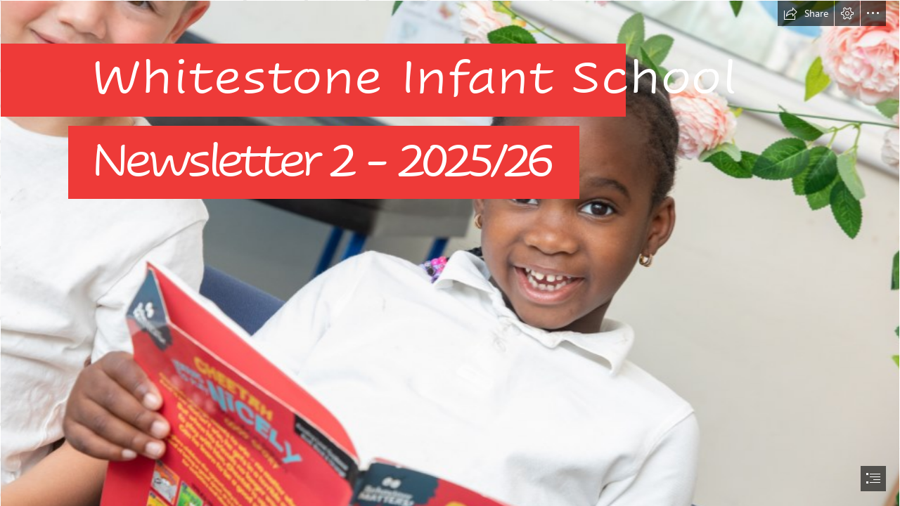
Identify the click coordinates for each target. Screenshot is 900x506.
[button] (806, 13)
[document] (450, 253)
